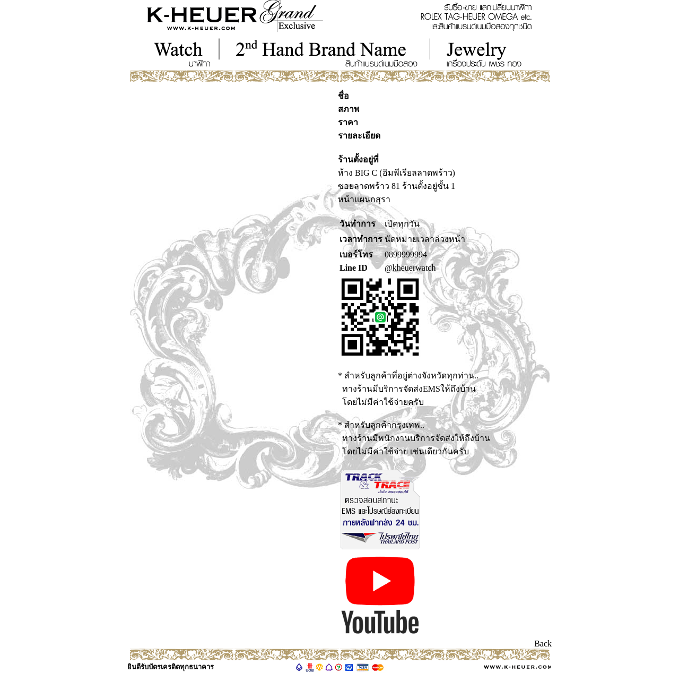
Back (543, 643)
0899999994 (406, 254)
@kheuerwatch (410, 267)
